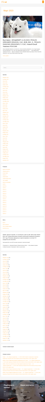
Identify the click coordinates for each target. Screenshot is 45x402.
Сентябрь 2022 (5, 120)
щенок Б (4, 189)
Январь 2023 (5, 113)
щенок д (4, 191)
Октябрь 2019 (5, 153)
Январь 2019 (5, 156)
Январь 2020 (5, 147)
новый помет (5, 174)
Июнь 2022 (5, 124)
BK (21, 395)
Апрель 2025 (5, 84)
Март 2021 (5, 138)
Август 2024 (5, 88)
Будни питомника (6, 167)
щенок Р (4, 210)
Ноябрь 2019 (5, 151)
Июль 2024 (5, 90)
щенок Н (4, 205)
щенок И (4, 198)
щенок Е (4, 192)
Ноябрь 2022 (5, 117)
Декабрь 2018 (5, 158)
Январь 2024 (5, 97)
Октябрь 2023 (5, 99)
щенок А (4, 187)
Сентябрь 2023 (5, 100)
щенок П (4, 209)
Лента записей (5, 221)
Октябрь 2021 (5, 133)
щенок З (4, 196)
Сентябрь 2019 (5, 154)
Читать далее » (6, 55)
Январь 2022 (5, 131)
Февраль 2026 (5, 77)
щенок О (4, 207)
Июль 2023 (5, 104)
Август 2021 (5, 135)
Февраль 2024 (5, 95)
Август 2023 (5, 102)
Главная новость (6, 169)
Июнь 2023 (5, 106)
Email (21, 387)
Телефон (22, 383)
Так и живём (5, 178)
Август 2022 (5, 122)
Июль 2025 (5, 81)
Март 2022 (5, 127)
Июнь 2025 (5, 82)
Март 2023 (5, 109)
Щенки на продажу (6, 180)
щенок (4, 182)
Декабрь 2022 (5, 115)
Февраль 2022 (5, 129)
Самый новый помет (6, 176)
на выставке (5, 171)
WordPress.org (5, 225)
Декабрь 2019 (5, 149)
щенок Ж (4, 194)
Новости (4, 173)
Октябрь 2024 (5, 86)
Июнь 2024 (5, 91)
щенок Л (4, 201)
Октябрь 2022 (5, 118)
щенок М (4, 203)
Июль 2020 (5, 145)
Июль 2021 (5, 136)
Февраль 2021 (5, 140)
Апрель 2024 (5, 93)
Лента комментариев (7, 223)
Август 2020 (5, 144)
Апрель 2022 (5, 126)
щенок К (4, 200)
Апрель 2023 (5, 108)
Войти (4, 219)
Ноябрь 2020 (5, 142)
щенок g (4, 183)
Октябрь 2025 (5, 79)
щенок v (4, 185)
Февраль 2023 (5, 111)
